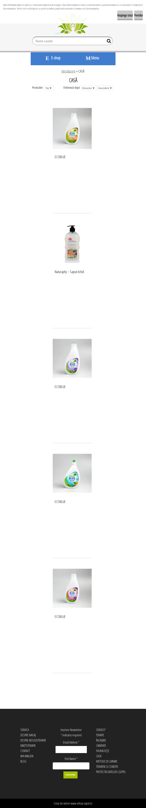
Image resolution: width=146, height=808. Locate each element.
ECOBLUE (60, 157)
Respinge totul (125, 15)
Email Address (71, 742)
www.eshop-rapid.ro (81, 803)
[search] (107, 41)
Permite (138, 15)
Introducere (69, 71)
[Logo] (73, 23)
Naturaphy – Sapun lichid (69, 272)
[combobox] (89, 88)
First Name (71, 758)
